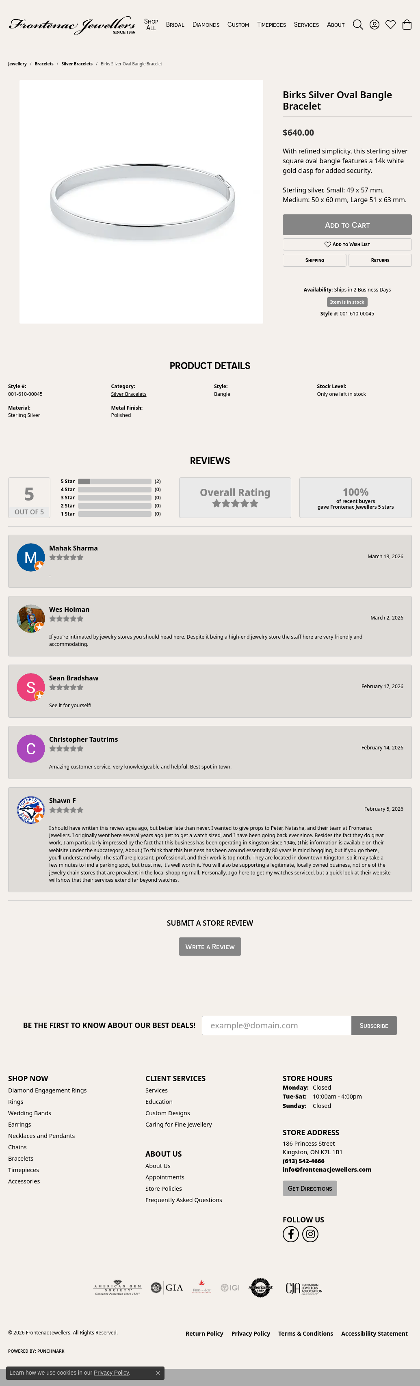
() (158, 481)
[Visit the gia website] (167, 1288)
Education (159, 1101)
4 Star (68, 489)
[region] (141, 202)
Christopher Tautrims (83, 739)
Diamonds (206, 24)
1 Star (68, 513)
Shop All (151, 24)
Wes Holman (69, 609)
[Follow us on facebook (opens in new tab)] (291, 1234)
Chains (17, 1147)
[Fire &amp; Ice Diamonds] (201, 1288)
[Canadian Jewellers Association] (304, 1288)
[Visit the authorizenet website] (260, 1288)
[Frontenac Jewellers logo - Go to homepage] (72, 24)
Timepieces (271, 24)
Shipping (314, 260)
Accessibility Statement (374, 1333)
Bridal (175, 24)
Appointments (164, 1177)
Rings (15, 1101)
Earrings (19, 1124)
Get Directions (310, 1188)
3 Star (68, 497)
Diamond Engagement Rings (47, 1090)
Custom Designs (167, 1113)
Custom (238, 24)
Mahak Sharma (73, 548)
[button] (358, 24)
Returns (380, 260)
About (336, 24)
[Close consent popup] (158, 1373)
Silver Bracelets (77, 64)
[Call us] (327, 1169)
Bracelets (44, 64)
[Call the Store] (304, 1161)
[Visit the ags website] (118, 1288)
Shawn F (62, 800)
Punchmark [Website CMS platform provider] (51, 1351)
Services (306, 24)
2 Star (68, 505)
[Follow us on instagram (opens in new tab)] (310, 1234)
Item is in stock (347, 302)
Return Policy (204, 1333)
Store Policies (163, 1188)
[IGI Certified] (230, 1288)
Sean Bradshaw (73, 678)
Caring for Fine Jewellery (178, 1124)
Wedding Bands (29, 1113)
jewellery (17, 64)
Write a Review (210, 946)
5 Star (68, 481)
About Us (158, 1166)
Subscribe (374, 1025)
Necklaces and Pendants (41, 1136)
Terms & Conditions (305, 1333)
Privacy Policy (251, 1333)
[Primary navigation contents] (244, 24)
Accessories (24, 1181)
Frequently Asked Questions (183, 1200)
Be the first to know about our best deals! (109, 1025)
